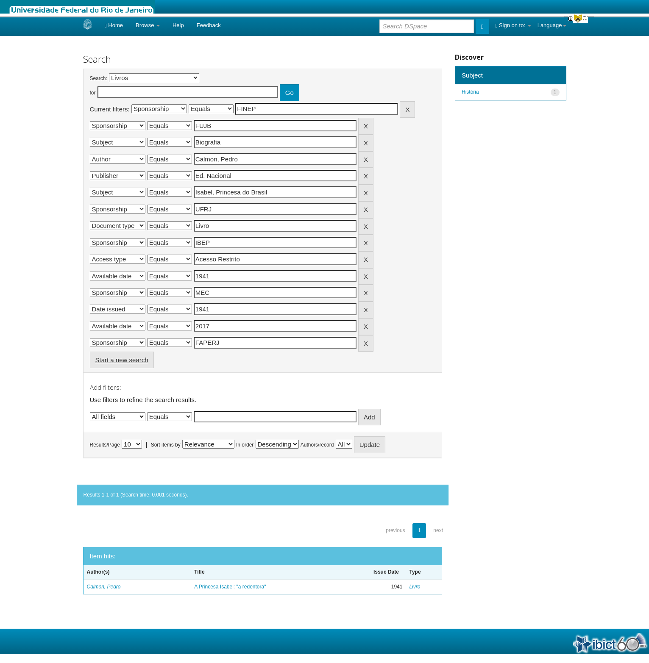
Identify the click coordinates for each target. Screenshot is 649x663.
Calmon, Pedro (104, 587)
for (93, 93)
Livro (414, 587)
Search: (98, 78)
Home (114, 25)
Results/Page (105, 445)
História (470, 92)
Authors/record (317, 445)
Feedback (209, 25)
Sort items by (166, 445)
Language (552, 25)
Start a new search (121, 359)
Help (178, 25)
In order (244, 445)
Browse (148, 25)
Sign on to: (513, 25)
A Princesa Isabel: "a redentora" (230, 587)
